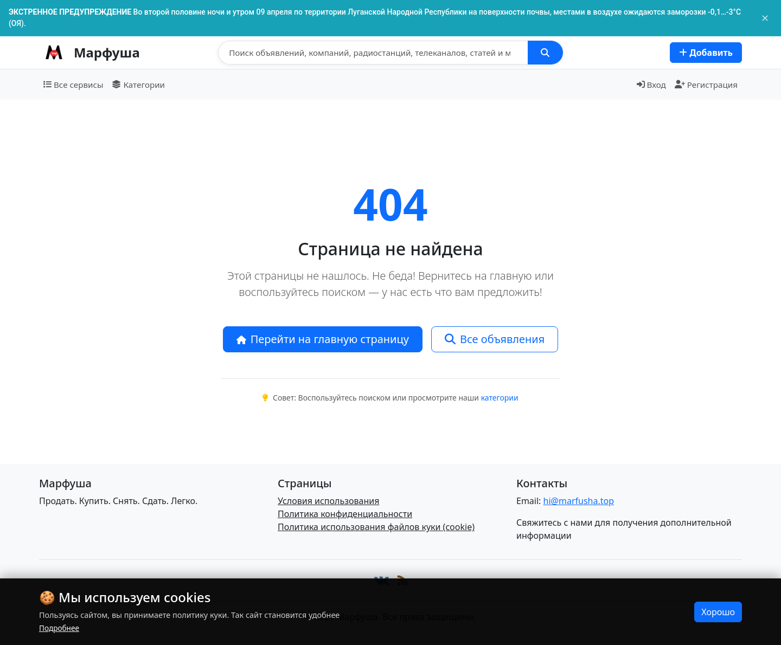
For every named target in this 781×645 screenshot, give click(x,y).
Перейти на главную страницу (322, 339)
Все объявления (495, 339)
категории (499, 397)
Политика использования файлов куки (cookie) (376, 527)
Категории (138, 84)
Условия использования (328, 501)
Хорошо (718, 612)
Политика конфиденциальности (345, 514)
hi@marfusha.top (578, 501)
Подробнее (59, 628)
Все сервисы (73, 84)
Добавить (706, 53)
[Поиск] (373, 52)
